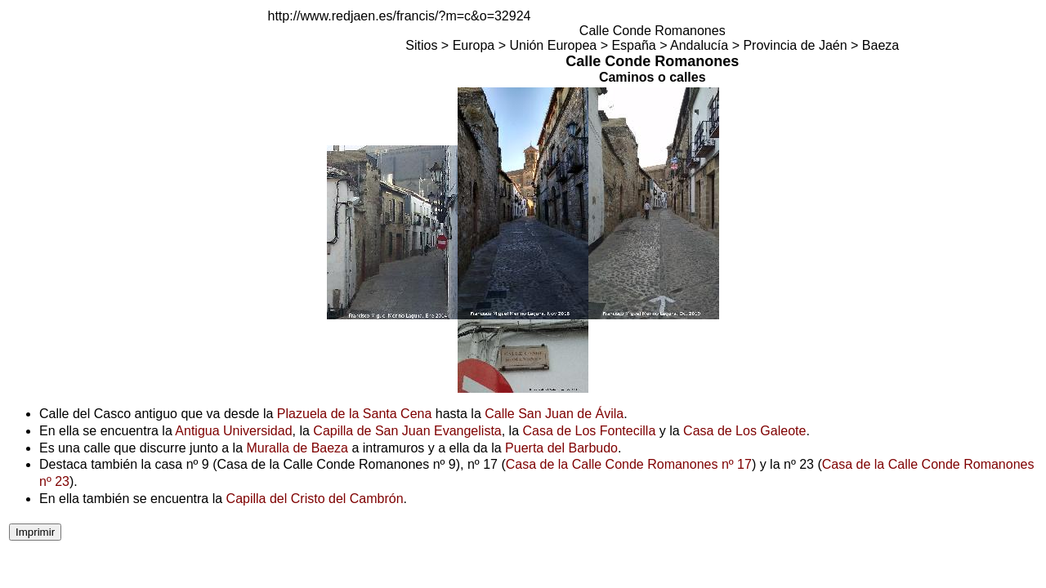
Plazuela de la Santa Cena (354, 414)
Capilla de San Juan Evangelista (407, 431)
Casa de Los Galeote (744, 431)
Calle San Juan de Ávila (554, 414)
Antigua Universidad (233, 431)
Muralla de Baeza (297, 448)
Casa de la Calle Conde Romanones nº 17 (629, 464)
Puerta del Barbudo (561, 448)
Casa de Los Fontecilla (589, 431)
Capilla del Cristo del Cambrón (315, 499)
